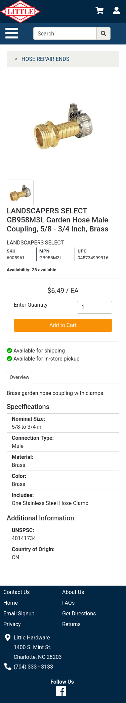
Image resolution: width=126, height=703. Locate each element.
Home (10, 603)
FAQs (68, 603)
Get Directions (79, 613)
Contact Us (16, 592)
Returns (71, 624)
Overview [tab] (19, 377)
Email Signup (19, 613)
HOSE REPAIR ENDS (45, 59)
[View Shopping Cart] (99, 11)
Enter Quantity (30, 305)
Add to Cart (63, 325)
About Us (73, 592)
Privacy (12, 624)
